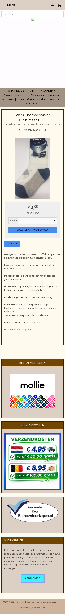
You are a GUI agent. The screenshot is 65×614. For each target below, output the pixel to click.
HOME (10, 91)
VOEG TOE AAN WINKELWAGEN (33, 229)
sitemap (30, 602)
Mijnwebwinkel (38, 607)
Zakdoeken (8, 99)
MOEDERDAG (32, 103)
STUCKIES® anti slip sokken (31, 99)
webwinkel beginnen (51, 602)
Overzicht (12, 243)
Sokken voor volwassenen (45, 95)
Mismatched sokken (26, 91)
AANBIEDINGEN (48, 91)
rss (37, 602)
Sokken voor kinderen (15, 95)
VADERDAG (55, 99)
